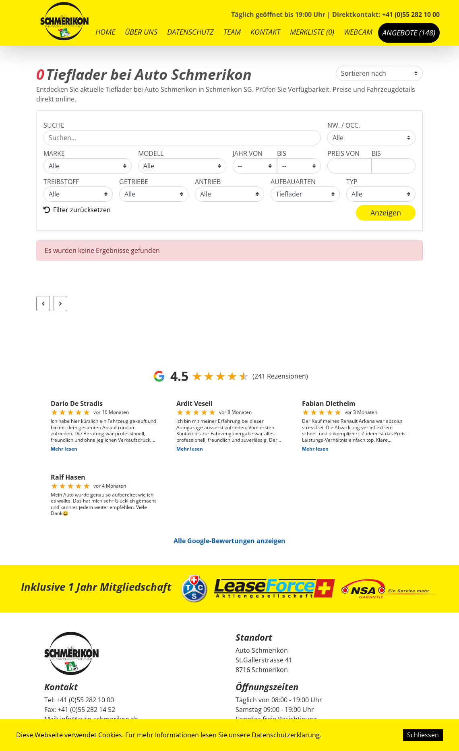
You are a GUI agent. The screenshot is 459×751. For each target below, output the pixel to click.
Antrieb (208, 181)
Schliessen (423, 734)
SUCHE (53, 125)
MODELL (150, 153)
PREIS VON (343, 153)
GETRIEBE (133, 181)
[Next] (60, 303)
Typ (352, 181)
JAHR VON (248, 153)
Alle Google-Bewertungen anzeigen (229, 540)
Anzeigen (385, 212)
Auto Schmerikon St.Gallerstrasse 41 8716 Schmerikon (264, 660)
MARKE (54, 153)
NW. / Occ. (343, 125)
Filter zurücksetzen (77, 209)
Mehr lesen (64, 448)
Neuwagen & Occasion (371, 137)
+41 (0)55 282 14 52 (86, 709)
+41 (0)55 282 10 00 (411, 14)
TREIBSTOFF (61, 181)
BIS (281, 153)
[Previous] (43, 303)
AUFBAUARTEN (293, 181)
